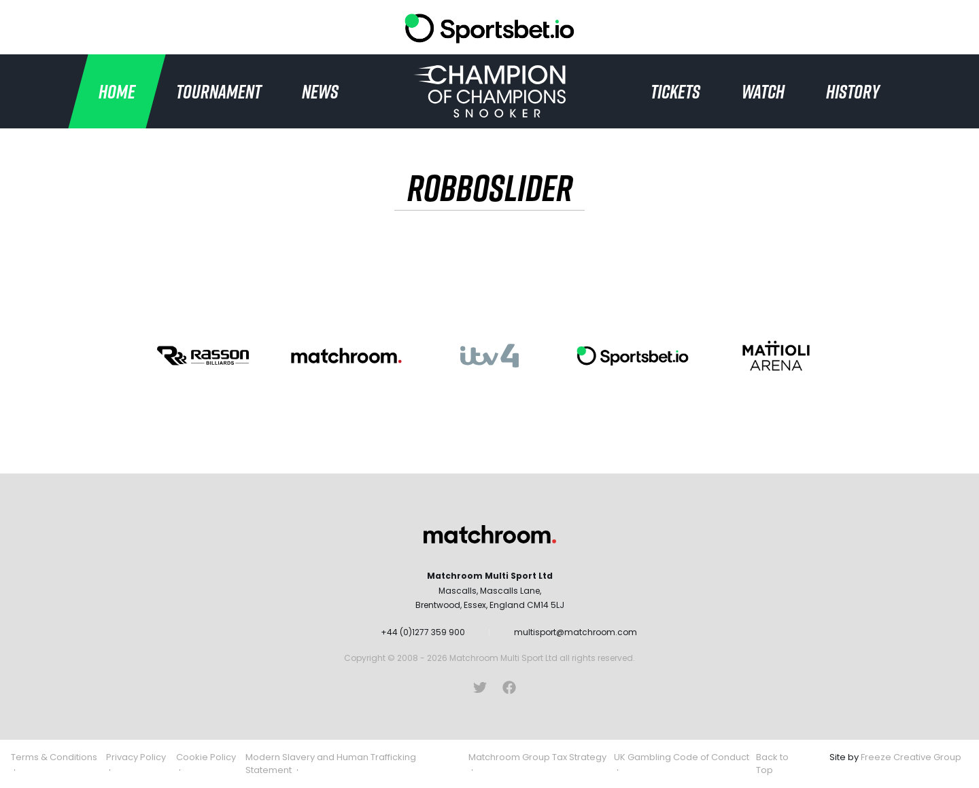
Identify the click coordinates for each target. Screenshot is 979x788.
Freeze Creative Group (911, 757)
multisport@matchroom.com (575, 632)
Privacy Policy (136, 757)
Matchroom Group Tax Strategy (537, 757)
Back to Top (772, 764)
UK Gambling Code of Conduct (681, 757)
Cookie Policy (206, 757)
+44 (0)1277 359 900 (423, 632)
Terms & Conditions (54, 757)
